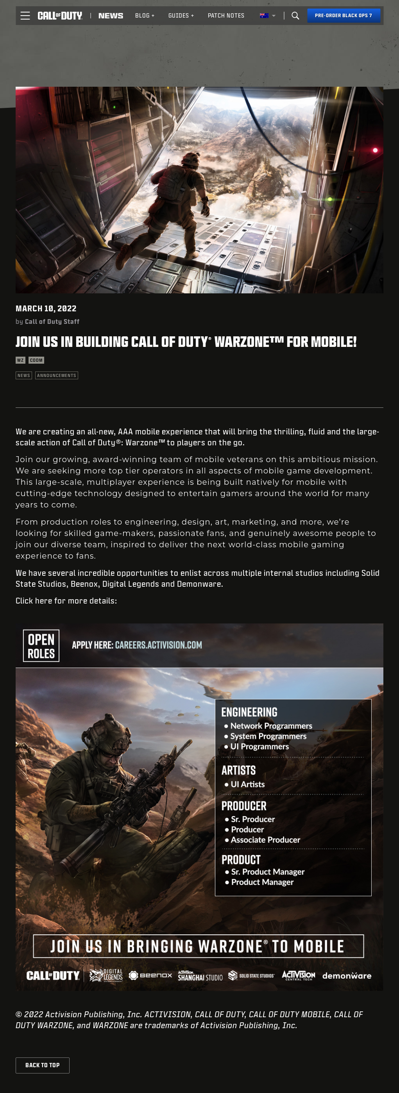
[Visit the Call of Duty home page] (60, 16)
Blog (145, 15)
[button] (25, 15)
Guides (181, 15)
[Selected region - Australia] (267, 15)
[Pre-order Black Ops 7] (343, 16)
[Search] (295, 16)
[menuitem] (145, 15)
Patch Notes (226, 15)
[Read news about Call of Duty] (110, 15)
